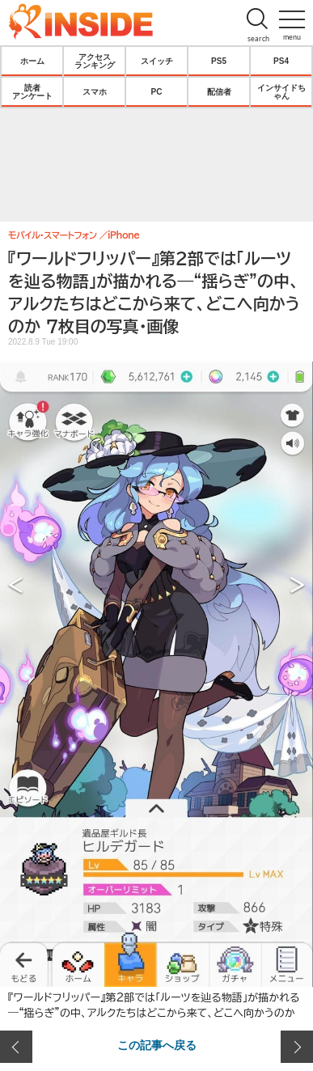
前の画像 (16, 1047)
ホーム (32, 61)
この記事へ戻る (157, 1044)
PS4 (281, 61)
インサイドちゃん (281, 91)
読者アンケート (32, 91)
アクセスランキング (94, 61)
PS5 (218, 61)
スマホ (94, 91)
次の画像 (297, 1047)
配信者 (219, 91)
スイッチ (157, 61)
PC (157, 91)
